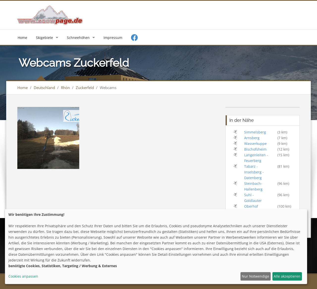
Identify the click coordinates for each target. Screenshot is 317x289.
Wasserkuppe (255, 143)
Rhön (65, 87)
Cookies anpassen (23, 276)
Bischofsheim (255, 149)
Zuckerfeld (85, 87)
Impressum (113, 37)
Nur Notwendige (255, 276)
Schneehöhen (78, 37)
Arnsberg (252, 137)
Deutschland (44, 87)
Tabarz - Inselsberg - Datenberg (254, 172)
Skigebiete (44, 37)
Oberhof (251, 206)
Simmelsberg (255, 132)
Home (22, 37)
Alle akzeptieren (287, 276)
